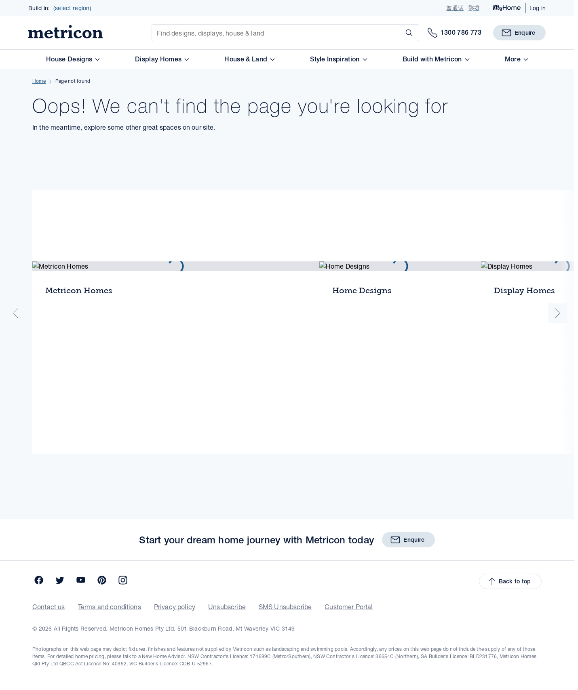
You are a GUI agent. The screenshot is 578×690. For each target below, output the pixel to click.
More (526, 65)
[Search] (410, 37)
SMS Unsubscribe (279, 635)
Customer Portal (337, 635)
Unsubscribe (227, 635)
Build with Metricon (446, 65)
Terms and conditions (120, 635)
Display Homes (172, 65)
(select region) (72, 11)
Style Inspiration (350, 65)
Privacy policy (179, 635)
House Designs (83, 65)
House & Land (260, 65)
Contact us (65, 635)
